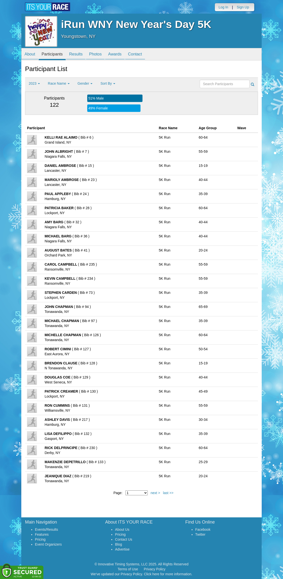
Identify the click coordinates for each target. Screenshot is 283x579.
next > (155, 493)
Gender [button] (85, 83)
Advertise (122, 549)
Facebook (202, 529)
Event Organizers (48, 544)
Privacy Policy (154, 569)
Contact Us (123, 539)
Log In (223, 7)
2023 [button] (34, 83)
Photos (102, 54)
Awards (123, 54)
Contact (145, 54)
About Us (122, 529)
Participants (55, 54)
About (30, 54)
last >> (168, 493)
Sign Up (243, 7)
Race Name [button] (59, 83)
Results (81, 54)
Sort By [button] (107, 83)
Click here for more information (167, 574)
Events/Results (46, 529)
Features (42, 534)
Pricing (40, 539)
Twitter (200, 534)
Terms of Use (128, 569)
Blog (118, 544)
